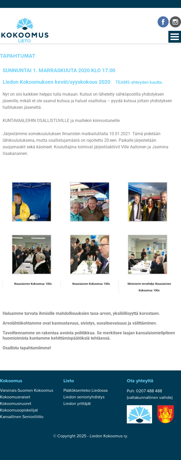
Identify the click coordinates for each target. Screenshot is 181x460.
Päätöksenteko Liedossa (85, 390)
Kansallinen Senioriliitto (21, 416)
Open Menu (174, 37)
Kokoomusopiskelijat (19, 410)
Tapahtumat (17, 56)
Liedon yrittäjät (77, 403)
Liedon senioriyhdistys (83, 397)
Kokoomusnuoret (15, 403)
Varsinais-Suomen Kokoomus (26, 390)
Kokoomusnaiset (15, 397)
